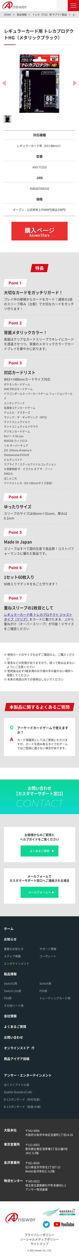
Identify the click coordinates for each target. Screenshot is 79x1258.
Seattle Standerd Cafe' (18, 1092)
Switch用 (45, 983)
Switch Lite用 (12, 991)
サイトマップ (39, 1244)
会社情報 (10, 1016)
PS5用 (43, 991)
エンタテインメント (16, 963)
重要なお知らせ (14, 949)
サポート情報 (48, 949)
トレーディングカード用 (55, 998)
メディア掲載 (12, 956)
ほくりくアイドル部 (16, 1085)
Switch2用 (10, 983)
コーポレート (48, 956)
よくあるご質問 (39, 851)
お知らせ (10, 939)
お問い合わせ (13, 1037)
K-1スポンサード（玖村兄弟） (23, 1099)
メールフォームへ (39, 892)
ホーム (8, 928)
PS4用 (8, 998)
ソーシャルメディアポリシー (39, 1239)
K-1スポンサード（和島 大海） (23, 1107)
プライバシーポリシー (39, 1235)
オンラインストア (16, 1048)
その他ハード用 (14, 1005)
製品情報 (10, 974)
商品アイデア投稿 (16, 1058)
